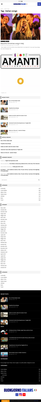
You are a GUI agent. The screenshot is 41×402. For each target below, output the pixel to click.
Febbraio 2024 (4, 225)
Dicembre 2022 (4, 232)
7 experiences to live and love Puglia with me (18, 345)
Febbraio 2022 (4, 242)
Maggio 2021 (3, 259)
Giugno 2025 (3, 213)
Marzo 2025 (3, 217)
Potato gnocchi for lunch (18, 166)
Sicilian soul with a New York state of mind (18, 115)
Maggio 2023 (3, 229)
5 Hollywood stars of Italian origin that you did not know (21, 330)
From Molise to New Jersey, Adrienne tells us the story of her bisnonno (24, 163)
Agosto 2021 (3, 254)
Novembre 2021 (4, 248)
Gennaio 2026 (3, 209)
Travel (2, 200)
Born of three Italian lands (14, 100)
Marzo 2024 (3, 223)
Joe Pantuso (3, 169)
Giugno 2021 (3, 258)
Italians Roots (3, 194)
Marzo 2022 (3, 240)
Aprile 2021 (3, 261)
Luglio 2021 (3, 256)
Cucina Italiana (4, 190)
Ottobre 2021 (3, 250)
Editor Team (4, 45)
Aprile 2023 (3, 231)
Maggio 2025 (3, 215)
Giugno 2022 (3, 236)
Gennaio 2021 (3, 267)
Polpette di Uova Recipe (14, 108)
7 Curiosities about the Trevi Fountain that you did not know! (21, 337)
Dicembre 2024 (4, 219)
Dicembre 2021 (4, 246)
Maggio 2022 (3, 238)
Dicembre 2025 (4, 211)
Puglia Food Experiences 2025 (11, 160)
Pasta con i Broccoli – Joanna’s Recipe (17, 130)
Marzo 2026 (3, 208)
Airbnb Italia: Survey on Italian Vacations (17, 352)
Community (3, 188)
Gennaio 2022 (3, 244)
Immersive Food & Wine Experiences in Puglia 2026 (20, 123)
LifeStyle (7, 41)
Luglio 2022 (3, 234)
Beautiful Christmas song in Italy (12, 43)
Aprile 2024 (3, 221)
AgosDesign (36, 400)
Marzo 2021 (3, 263)
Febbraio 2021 (4, 265)
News (2, 198)
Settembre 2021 (4, 252)
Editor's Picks (3, 41)
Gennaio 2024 (3, 227)
